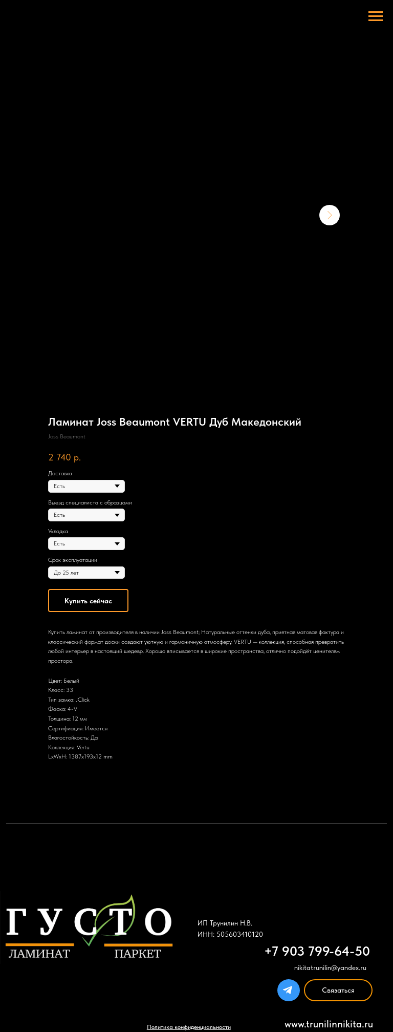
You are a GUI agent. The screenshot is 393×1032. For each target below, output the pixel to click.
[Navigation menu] (375, 16)
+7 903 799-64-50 (317, 951)
